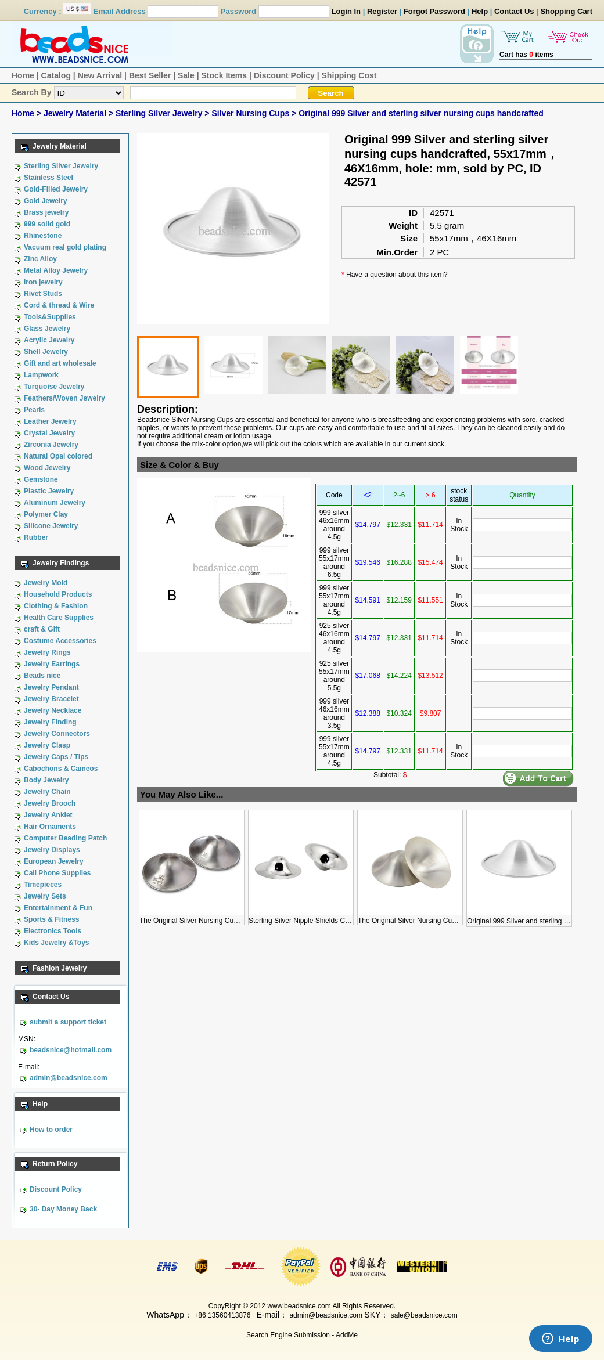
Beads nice (42, 676)
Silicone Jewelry (51, 526)
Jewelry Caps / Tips (56, 757)
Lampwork (41, 375)
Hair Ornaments (50, 827)
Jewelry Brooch (50, 803)
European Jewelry (54, 861)
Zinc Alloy (40, 259)
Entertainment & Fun (58, 908)
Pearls (34, 410)
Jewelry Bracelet (51, 699)
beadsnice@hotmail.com (71, 1050)
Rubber (36, 537)
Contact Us (514, 11)
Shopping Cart (566, 11)
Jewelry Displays (52, 850)
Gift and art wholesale (60, 363)
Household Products (58, 594)
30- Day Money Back (63, 1209)
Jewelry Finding (50, 722)
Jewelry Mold (45, 583)
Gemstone (41, 479)
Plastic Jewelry (49, 491)
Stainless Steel (48, 178)
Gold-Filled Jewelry (56, 189)
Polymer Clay (46, 514)
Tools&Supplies (50, 317)
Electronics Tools (52, 931)
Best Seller (150, 75)
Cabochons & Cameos (61, 768)
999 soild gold (47, 224)
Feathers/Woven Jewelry (64, 398)
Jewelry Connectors (57, 734)
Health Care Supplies (59, 618)
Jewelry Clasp (47, 745)
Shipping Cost (349, 75)
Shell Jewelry (46, 352)
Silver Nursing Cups (251, 113)
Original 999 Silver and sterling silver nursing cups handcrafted (421, 113)
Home (23, 75)
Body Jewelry (46, 780)
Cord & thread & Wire (59, 305)
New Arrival (100, 75)
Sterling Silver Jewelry (160, 113)
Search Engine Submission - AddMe (302, 1335)
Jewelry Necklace (52, 710)
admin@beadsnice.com (68, 1078)
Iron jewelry (43, 282)
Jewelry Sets (45, 896)
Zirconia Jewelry (51, 445)
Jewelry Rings (47, 652)
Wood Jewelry (47, 468)
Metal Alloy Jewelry (56, 270)
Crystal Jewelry (49, 433)
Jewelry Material (76, 113)
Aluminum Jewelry (54, 503)
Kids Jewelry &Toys (56, 943)
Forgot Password (434, 11)
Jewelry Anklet (48, 815)
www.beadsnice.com (298, 1306)
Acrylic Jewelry (49, 340)
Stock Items (224, 75)
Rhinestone (43, 236)
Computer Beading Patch (65, 838)
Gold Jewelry (45, 201)
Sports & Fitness (51, 919)
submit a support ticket (68, 1022)
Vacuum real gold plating (65, 247)
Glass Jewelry (47, 328)
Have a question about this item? (397, 274)
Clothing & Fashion (56, 606)
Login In (346, 11)
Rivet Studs (43, 294)
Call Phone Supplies (57, 873)
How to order (51, 1129)
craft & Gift (42, 629)
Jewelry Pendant (51, 687)
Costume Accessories (60, 641)
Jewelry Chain (47, 792)
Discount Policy (284, 75)
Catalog (56, 75)
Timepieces (43, 885)
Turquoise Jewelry (54, 387)
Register (382, 11)
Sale (186, 75)
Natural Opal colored (58, 456)
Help (480, 11)
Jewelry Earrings (52, 664)
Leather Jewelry (50, 421)
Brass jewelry (46, 212)
